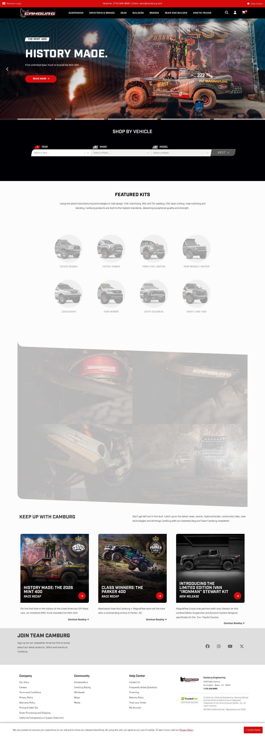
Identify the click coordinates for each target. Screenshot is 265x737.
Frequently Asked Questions (143, 687)
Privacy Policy (186, 729)
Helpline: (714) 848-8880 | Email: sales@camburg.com (132, 4)
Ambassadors (81, 682)
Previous (7, 69)
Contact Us (134, 682)
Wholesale (79, 692)
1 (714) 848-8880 (210, 688)
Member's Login (11, 3)
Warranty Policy (27, 702)
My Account (135, 707)
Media (77, 702)
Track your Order (137, 702)
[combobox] (34, 153)
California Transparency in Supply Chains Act (41, 717)
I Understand (253, 729)
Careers (23, 687)
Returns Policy (136, 697)
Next (257, 69)
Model (160, 147)
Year (40, 147)
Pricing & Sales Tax (28, 707)
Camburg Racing (82, 687)
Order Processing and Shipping (34, 712)
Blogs (77, 697)
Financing (134, 692)
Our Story (24, 682)
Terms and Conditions (30, 692)
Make (99, 147)
